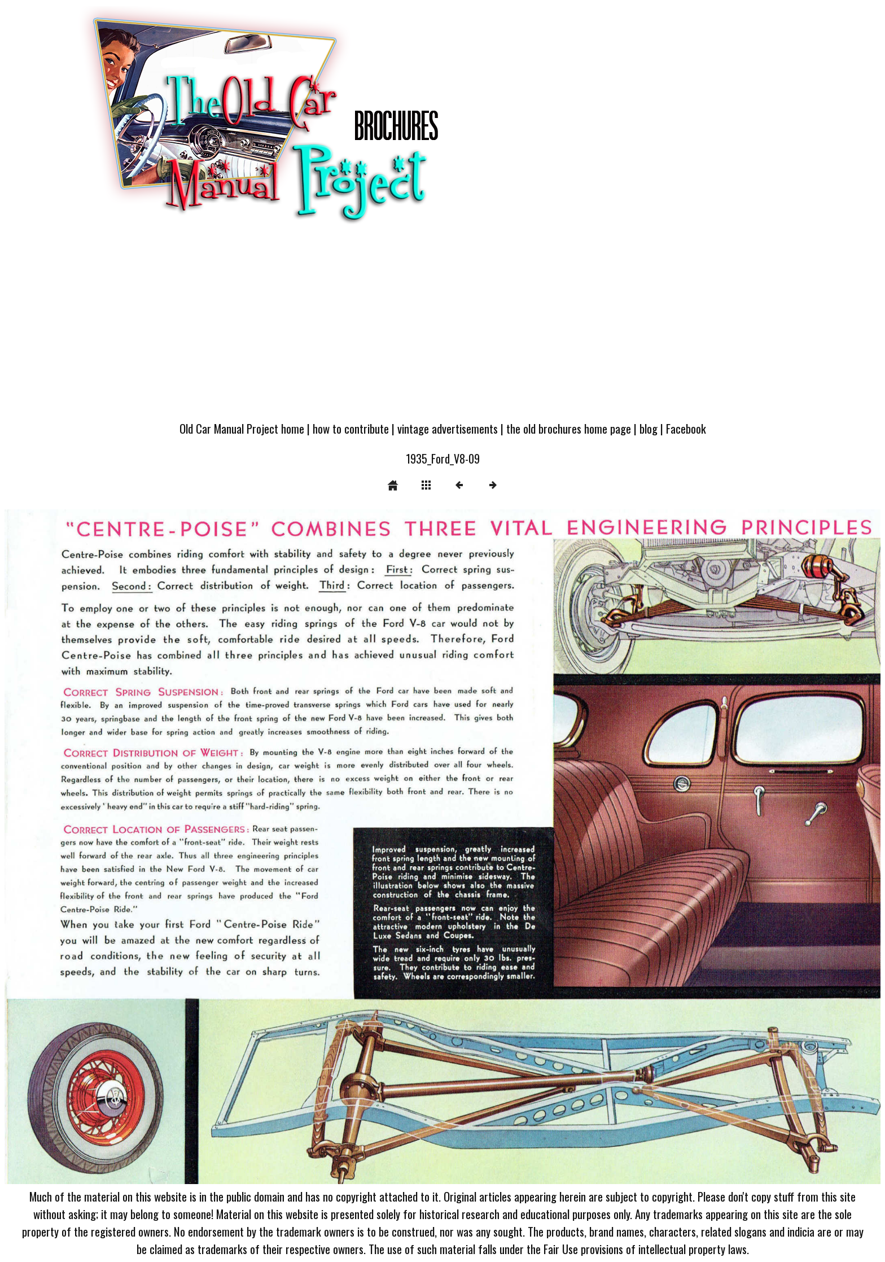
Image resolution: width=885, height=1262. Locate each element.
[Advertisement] (442, 329)
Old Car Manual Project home (241, 428)
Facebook (686, 428)
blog (648, 428)
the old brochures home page (568, 428)
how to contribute (351, 428)
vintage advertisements (447, 428)
